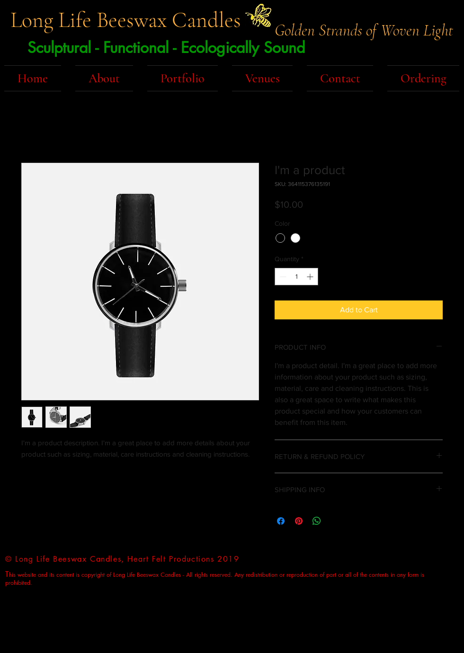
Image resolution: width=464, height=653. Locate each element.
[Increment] (311, 276)
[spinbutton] (296, 276)
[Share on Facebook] (280, 521)
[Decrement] (282, 276)
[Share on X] (334, 521)
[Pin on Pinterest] (298, 521)
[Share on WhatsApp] (316, 521)
